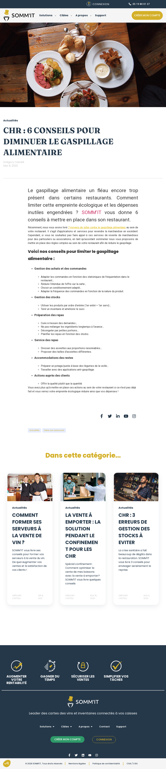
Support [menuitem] (121, 726)
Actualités (34, 430)
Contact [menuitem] (104, 726)
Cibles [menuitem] (65, 726)
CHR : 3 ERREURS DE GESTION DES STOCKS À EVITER (134, 529)
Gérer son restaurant (54, 430)
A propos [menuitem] (84, 726)
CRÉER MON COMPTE (67, 739)
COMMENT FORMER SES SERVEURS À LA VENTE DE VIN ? (27, 529)
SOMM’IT (91, 212)
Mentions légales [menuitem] (77, 763)
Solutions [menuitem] (45, 726)
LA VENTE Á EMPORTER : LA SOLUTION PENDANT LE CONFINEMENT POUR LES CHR (83, 536)
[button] (7, 763)
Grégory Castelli (13, 162)
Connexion (104, 739)
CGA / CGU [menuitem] (132, 763)
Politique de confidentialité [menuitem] (106, 763)
